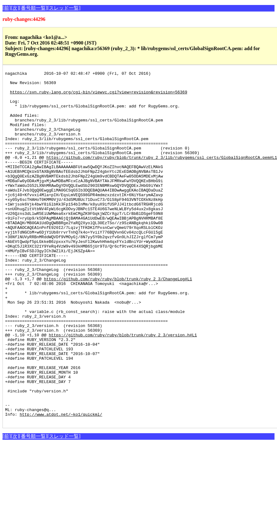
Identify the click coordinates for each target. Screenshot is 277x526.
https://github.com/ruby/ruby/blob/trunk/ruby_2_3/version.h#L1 (123, 388)
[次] (15, 8)
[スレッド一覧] (64, 8)
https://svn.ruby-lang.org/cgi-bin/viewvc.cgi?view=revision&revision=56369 (98, 96)
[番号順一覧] (33, 8)
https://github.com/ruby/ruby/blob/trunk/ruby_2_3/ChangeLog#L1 (118, 321)
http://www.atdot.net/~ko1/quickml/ (61, 483)
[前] (6, 8)
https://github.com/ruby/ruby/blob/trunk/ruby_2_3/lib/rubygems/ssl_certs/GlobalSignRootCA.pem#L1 (161, 175)
